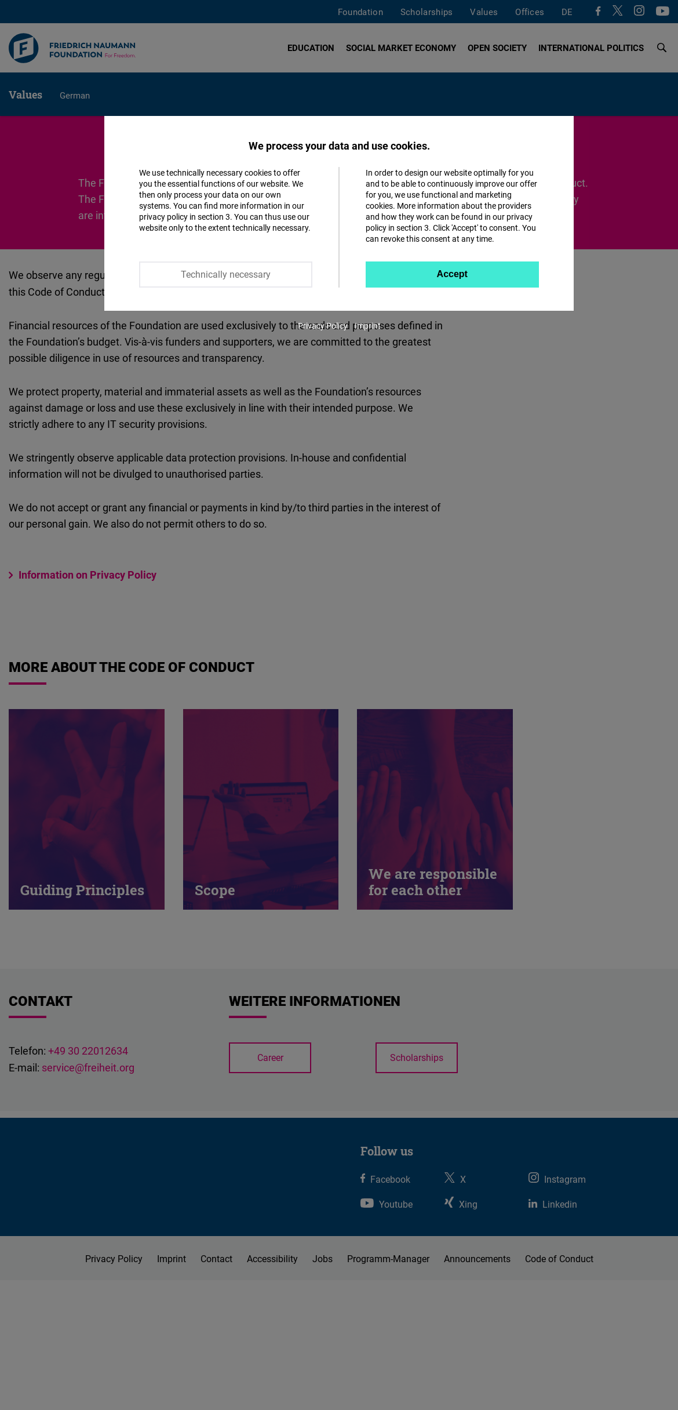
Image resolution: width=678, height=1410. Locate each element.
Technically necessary (226, 274)
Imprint (368, 325)
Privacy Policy (323, 325)
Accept (452, 274)
